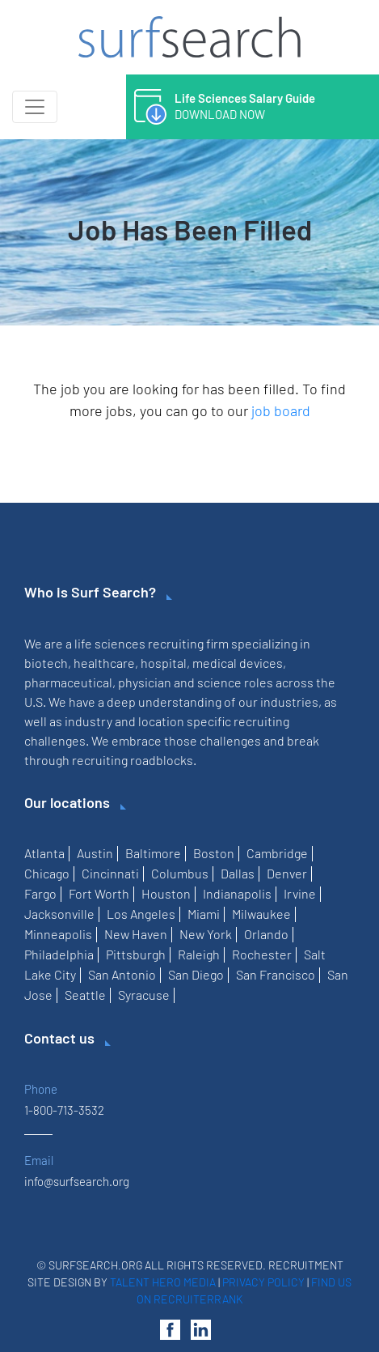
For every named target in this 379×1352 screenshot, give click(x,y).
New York (205, 934)
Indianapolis (237, 893)
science (219, 682)
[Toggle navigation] (34, 107)
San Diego (196, 974)
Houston (166, 893)
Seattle (85, 994)
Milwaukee (261, 913)
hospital (164, 662)
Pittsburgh (136, 954)
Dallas (238, 873)
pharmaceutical (68, 682)
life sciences (109, 643)
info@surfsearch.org (76, 1181)
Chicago (46, 873)
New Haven (135, 934)
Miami (203, 913)
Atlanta (44, 853)
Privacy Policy (263, 1282)
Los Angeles (141, 913)
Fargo (40, 893)
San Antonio (122, 974)
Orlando (266, 934)
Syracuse (144, 994)
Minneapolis (58, 934)
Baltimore (153, 853)
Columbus (179, 873)
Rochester (262, 954)
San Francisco (275, 974)
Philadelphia (59, 954)
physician (144, 682)
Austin (95, 853)
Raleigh (199, 954)
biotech (46, 662)
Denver (287, 873)
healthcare (104, 662)
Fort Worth (99, 893)
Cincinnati (110, 873)
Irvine (300, 893)
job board (280, 410)
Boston (213, 853)
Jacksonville (59, 913)
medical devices (237, 662)
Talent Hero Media (163, 1282)
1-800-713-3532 (64, 1110)
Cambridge (277, 853)
